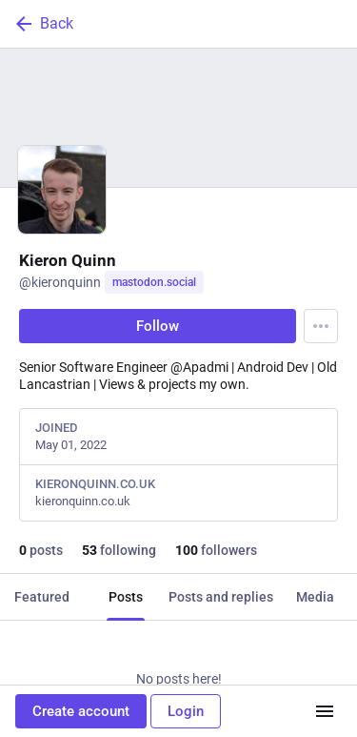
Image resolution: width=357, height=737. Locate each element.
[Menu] (321, 326)
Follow (157, 326)
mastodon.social (154, 282)
